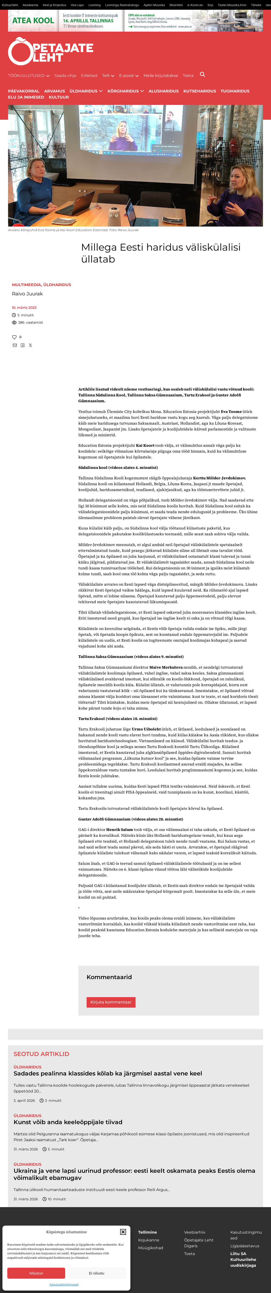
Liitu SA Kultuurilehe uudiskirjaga (243, 1259)
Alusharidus (164, 91)
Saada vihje (65, 75)
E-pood (126, 75)
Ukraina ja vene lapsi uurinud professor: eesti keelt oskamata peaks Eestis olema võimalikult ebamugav (134, 1174)
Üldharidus (83, 91)
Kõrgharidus (123, 91)
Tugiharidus (235, 91)
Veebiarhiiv (195, 1232)
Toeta (188, 75)
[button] (123, 1231)
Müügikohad (150, 1248)
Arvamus (54, 91)
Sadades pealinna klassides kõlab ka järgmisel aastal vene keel (108, 1073)
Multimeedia (26, 284)
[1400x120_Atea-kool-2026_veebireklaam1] (135, 21)
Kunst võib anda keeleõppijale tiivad (68, 1122)
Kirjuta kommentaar (111, 1002)
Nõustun (36, 1273)
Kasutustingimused (64, 1284)
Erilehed (89, 75)
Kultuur (59, 97)
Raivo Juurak (27, 294)
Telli (105, 75)
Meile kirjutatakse (161, 75)
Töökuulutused (26, 75)
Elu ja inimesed (26, 97)
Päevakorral (23, 91)
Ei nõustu (96, 1273)
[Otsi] (202, 74)
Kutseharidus (199, 91)
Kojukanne (148, 1240)
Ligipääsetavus (244, 1246)
